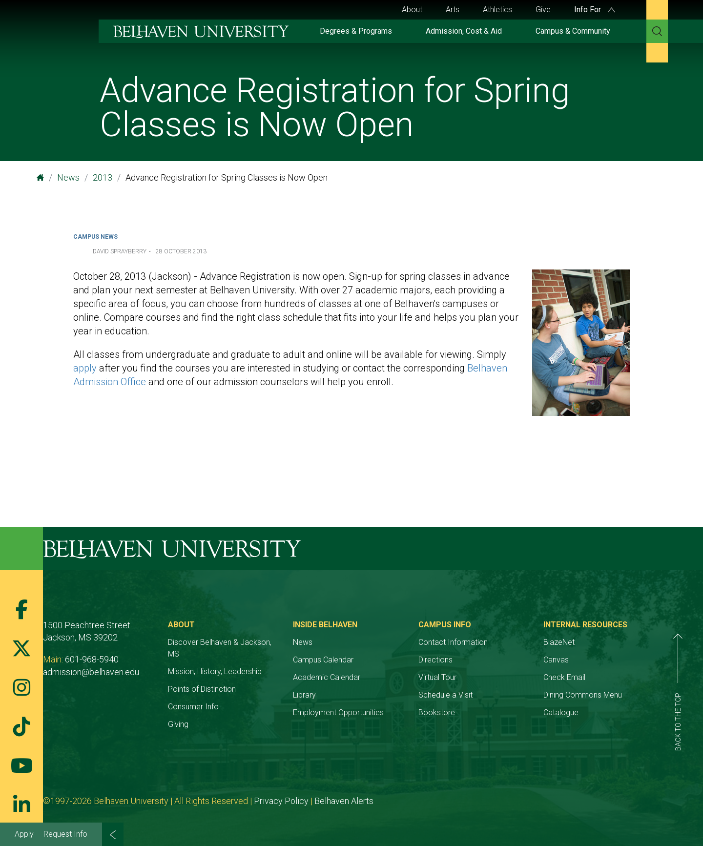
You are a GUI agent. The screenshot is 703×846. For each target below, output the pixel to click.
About (412, 9)
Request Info (65, 834)
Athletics (497, 9)
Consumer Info (193, 706)
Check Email (564, 677)
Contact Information (453, 642)
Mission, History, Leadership (215, 671)
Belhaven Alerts (343, 801)
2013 (102, 177)
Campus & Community (573, 31)
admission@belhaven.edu (91, 672)
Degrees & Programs (356, 31)
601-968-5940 (92, 659)
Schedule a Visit (445, 695)
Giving (178, 724)
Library (304, 695)
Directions (435, 659)
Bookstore (436, 712)
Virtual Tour (437, 677)
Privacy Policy (281, 801)
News (68, 177)
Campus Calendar (323, 659)
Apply (24, 834)
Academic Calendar (326, 677)
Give (543, 9)
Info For (594, 9)
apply (85, 368)
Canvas (556, 659)
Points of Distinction (202, 689)
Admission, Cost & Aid (464, 31)
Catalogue (561, 712)
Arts (452, 9)
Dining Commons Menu (582, 695)
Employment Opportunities (338, 712)
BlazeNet (559, 642)
